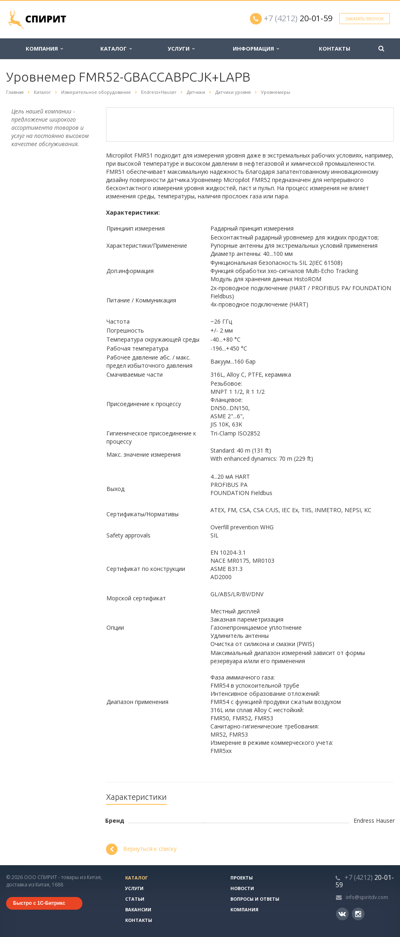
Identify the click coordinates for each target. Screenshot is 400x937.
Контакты (334, 48)
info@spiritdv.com (367, 897)
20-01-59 (298, 18)
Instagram (358, 913)
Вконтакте (342, 913)
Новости (242, 888)
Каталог (116, 48)
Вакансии (138, 909)
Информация (256, 48)
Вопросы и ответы (254, 899)
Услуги (181, 48)
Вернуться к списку (141, 849)
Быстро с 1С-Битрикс (39, 903)
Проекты (241, 878)
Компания (44, 48)
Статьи (134, 899)
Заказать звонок (364, 19)
